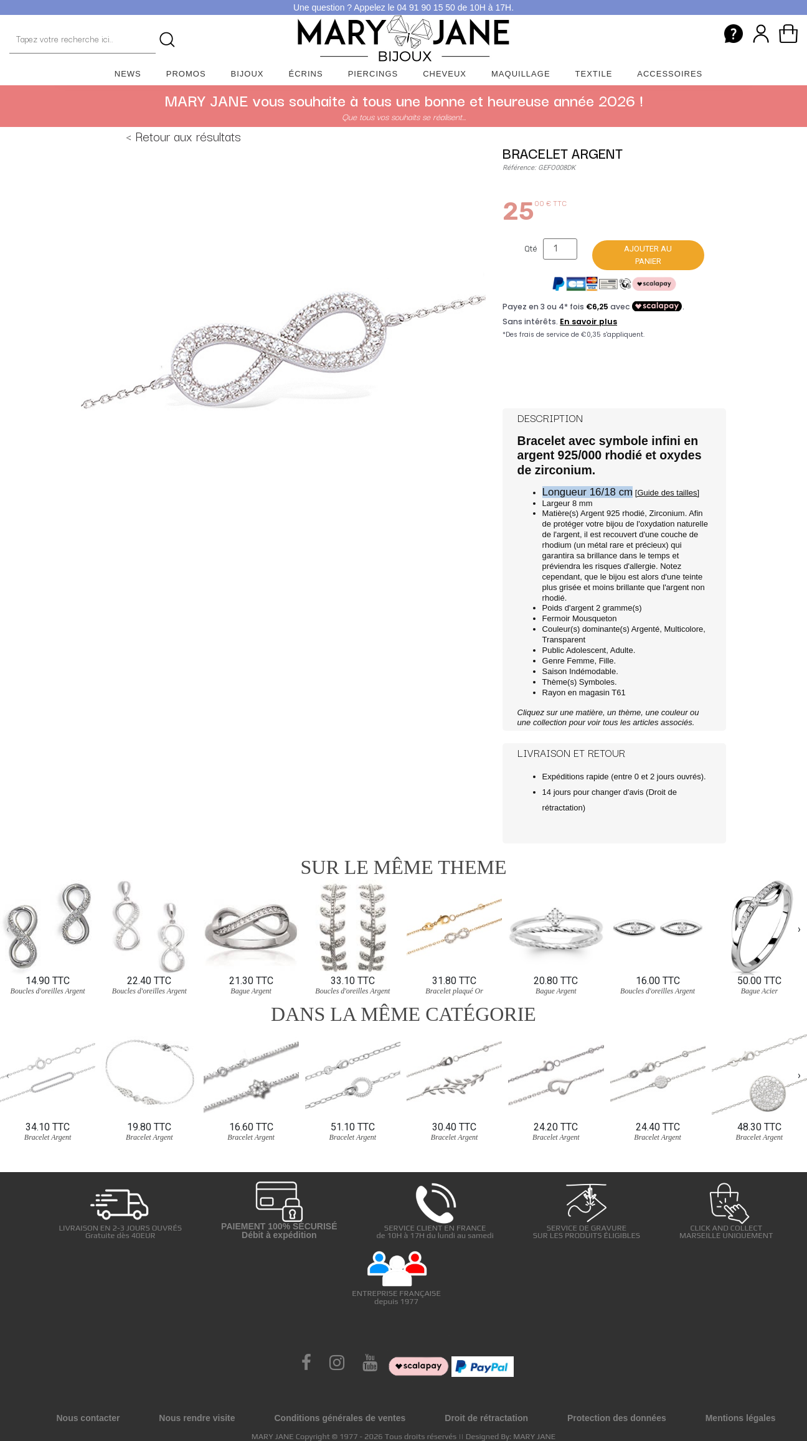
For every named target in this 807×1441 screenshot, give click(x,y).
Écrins (306, 73)
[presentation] (7, 929)
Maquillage (520, 73)
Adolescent (586, 650)
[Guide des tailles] (667, 492)
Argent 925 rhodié (612, 513)
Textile (594, 73)
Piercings (373, 73)
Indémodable (592, 671)
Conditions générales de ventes (339, 1418)
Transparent (564, 639)
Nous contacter (88, 1418)
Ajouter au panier (648, 255)
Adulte (621, 650)
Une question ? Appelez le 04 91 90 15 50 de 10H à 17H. (403, 7)
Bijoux (247, 73)
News (128, 73)
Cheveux (444, 73)
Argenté (645, 629)
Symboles (597, 682)
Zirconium (667, 513)
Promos (186, 73)
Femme (580, 660)
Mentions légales (741, 1418)
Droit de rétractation (486, 1418)
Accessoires (669, 73)
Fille (606, 660)
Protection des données (616, 1418)
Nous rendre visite (197, 1418)
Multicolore (683, 629)
